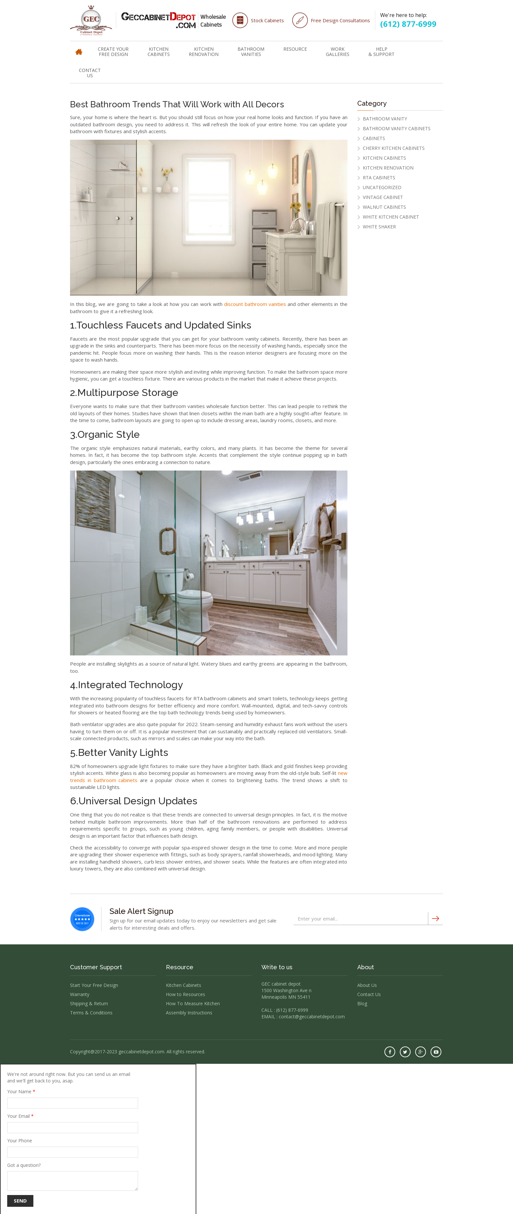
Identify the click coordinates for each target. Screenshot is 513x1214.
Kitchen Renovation (204, 51)
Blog (362, 1003)
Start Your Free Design (94, 985)
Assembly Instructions (189, 1012)
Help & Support (381, 51)
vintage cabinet (383, 197)
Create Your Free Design (113, 51)
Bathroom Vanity (385, 119)
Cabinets (374, 138)
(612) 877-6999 (408, 23)
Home (79, 49)
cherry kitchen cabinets (394, 148)
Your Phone (72, 1147)
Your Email (72, 1123)
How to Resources (185, 994)
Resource (295, 49)
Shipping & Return (89, 1003)
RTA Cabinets (379, 177)
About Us (367, 985)
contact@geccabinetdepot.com (312, 1016)
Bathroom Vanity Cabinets (397, 128)
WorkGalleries (337, 51)
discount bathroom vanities (255, 304)
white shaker (379, 226)
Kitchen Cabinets (159, 51)
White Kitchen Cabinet (391, 217)
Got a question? (72, 1176)
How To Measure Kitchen (193, 1003)
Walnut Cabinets (384, 207)
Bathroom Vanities (251, 51)
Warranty (79, 994)
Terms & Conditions (91, 1012)
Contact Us (90, 73)
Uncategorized (382, 187)
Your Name (72, 1098)
